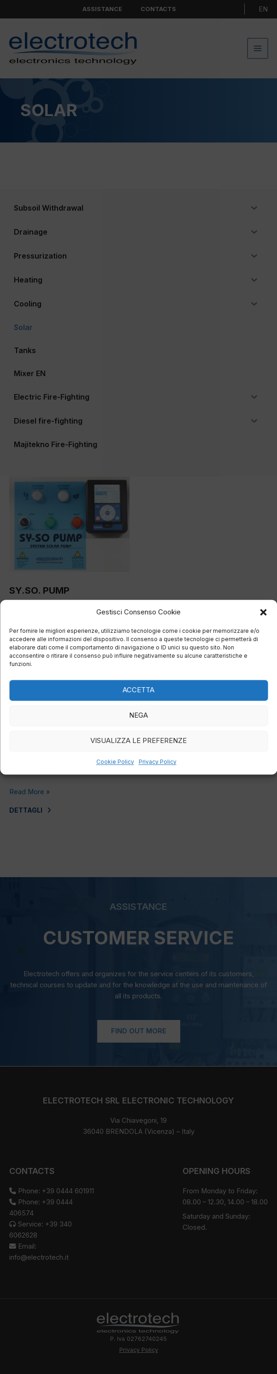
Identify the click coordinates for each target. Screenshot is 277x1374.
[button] (263, 612)
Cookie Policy (115, 761)
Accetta (138, 690)
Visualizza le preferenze (138, 741)
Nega (138, 715)
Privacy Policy (158, 761)
